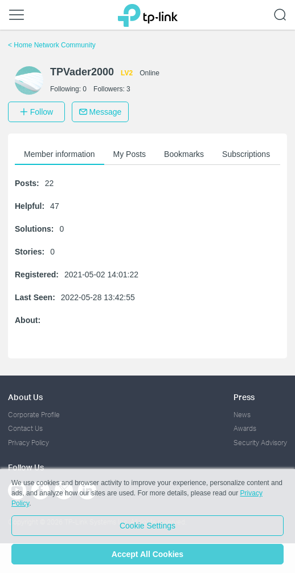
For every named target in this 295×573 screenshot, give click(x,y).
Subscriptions (246, 154)
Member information (59, 154)
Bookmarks (184, 154)
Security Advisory (260, 442)
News (242, 414)
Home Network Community (52, 45)
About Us (25, 397)
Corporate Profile (34, 414)
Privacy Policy (28, 442)
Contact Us (25, 428)
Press (244, 397)
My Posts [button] (129, 154)
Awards (244, 428)
